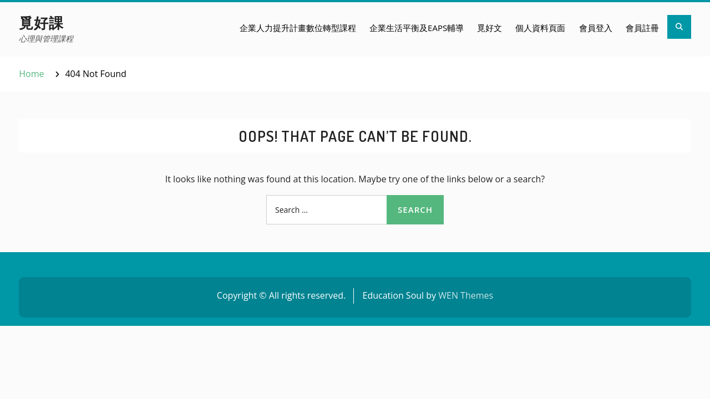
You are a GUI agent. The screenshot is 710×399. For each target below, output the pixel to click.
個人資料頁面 (540, 27)
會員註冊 (642, 27)
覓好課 (41, 22)
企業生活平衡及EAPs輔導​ (416, 27)
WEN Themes (465, 295)
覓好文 (489, 27)
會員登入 (595, 27)
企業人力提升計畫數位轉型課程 (298, 27)
